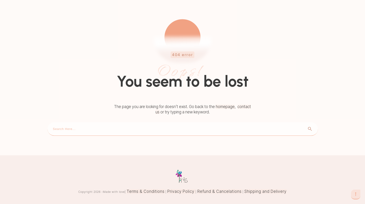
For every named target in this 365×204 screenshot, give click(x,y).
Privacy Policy (181, 191)
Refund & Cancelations (219, 191)
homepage (225, 106)
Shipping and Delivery (265, 191)
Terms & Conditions (146, 191)
